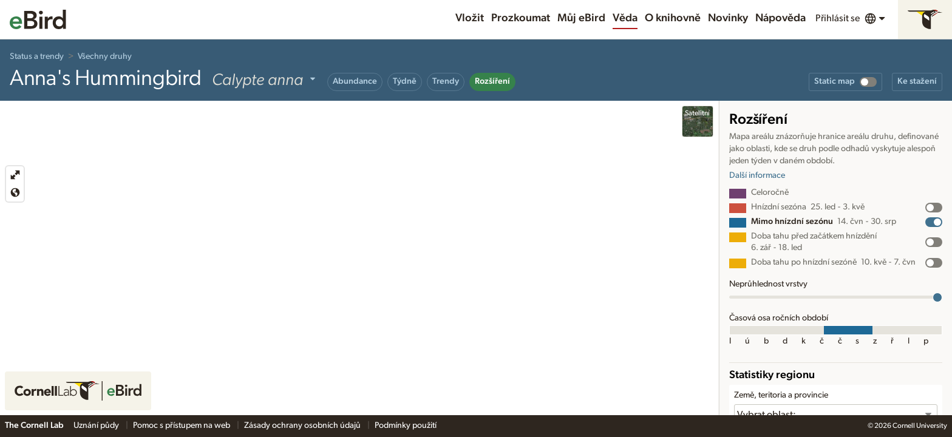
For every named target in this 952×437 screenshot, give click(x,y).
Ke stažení (917, 81)
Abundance (355, 81)
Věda (625, 18)
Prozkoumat (520, 18)
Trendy (445, 81)
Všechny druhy (105, 56)
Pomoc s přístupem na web (182, 425)
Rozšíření (492, 81)
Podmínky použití (406, 425)
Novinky (728, 18)
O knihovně (673, 18)
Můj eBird (581, 18)
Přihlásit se (837, 18)
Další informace (757, 175)
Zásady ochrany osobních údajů (303, 425)
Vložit (469, 18)
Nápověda (780, 18)
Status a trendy (37, 56)
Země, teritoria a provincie (781, 395)
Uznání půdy (97, 425)
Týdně (404, 81)
